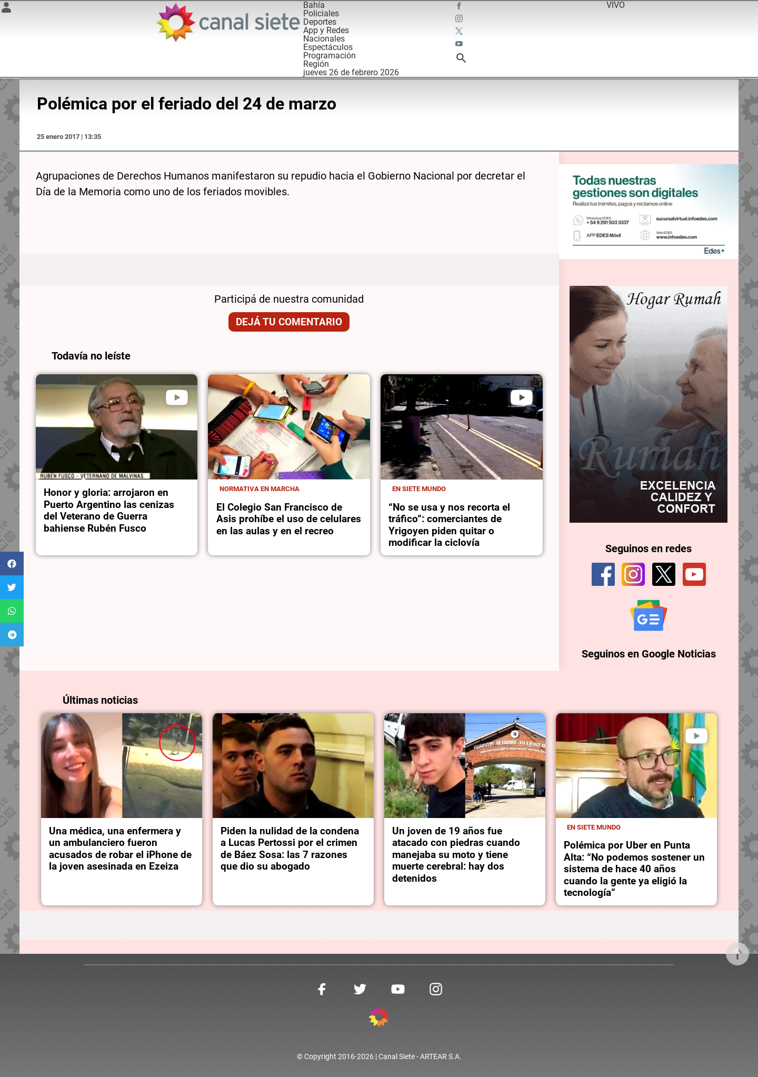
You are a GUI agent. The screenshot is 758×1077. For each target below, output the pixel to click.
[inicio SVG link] (379, 1017)
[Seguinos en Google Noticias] (648, 614)
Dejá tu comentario (289, 322)
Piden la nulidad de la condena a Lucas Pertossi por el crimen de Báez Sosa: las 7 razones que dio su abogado (290, 847)
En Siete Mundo (419, 489)
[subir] (737, 954)
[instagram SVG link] (460, 20)
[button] (12, 563)
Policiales (321, 13)
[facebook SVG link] (460, 7)
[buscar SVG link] (461, 60)
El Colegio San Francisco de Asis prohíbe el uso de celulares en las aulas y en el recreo (288, 519)
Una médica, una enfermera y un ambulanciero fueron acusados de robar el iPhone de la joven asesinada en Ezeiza (120, 847)
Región (316, 64)
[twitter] (664, 574)
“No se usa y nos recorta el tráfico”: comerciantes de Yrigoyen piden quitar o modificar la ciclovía (449, 525)
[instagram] (633, 574)
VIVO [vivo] (615, 5)
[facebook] (603, 574)
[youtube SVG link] (460, 45)
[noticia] (117, 427)
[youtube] (694, 574)
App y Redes (326, 30)
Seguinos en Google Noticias (649, 652)
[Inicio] (227, 22)
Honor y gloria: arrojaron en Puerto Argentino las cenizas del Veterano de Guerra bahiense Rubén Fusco (109, 510)
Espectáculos (328, 47)
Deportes (319, 22)
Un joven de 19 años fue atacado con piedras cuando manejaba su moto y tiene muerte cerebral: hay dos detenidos (456, 853)
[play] (177, 397)
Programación (329, 56)
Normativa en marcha (260, 489)
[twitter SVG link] (460, 32)
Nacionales (324, 39)
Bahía (314, 5)
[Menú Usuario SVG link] (6, 9)
